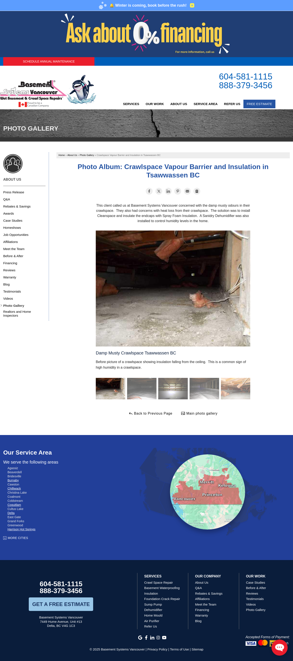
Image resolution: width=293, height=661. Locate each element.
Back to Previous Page (150, 413)
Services (131, 104)
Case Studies (12, 220)
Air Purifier (151, 621)
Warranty (9, 277)
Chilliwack (14, 488)
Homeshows (12, 227)
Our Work (155, 104)
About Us (178, 104)
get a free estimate (61, 604)
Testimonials (12, 291)
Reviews (9, 270)
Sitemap (197, 649)
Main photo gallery (199, 413)
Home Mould (153, 615)
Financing (10, 263)
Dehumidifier (153, 610)
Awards (8, 213)
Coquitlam (14, 505)
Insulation (151, 593)
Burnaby (13, 480)
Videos (8, 298)
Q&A (6, 199)
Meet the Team (13, 249)
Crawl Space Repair (158, 582)
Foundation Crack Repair (162, 599)
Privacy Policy (157, 649)
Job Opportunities (16, 235)
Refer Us (232, 104)
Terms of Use (179, 649)
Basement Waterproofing (162, 588)
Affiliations (10, 242)
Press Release (13, 192)
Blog (6, 284)
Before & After (13, 256)
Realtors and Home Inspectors (17, 313)
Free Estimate (259, 104)
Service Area (206, 104)
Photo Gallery (13, 305)
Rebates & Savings (17, 206)
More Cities (18, 538)
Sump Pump (153, 604)
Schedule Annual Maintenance (49, 61)
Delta (11, 513)
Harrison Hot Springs (21, 529)
